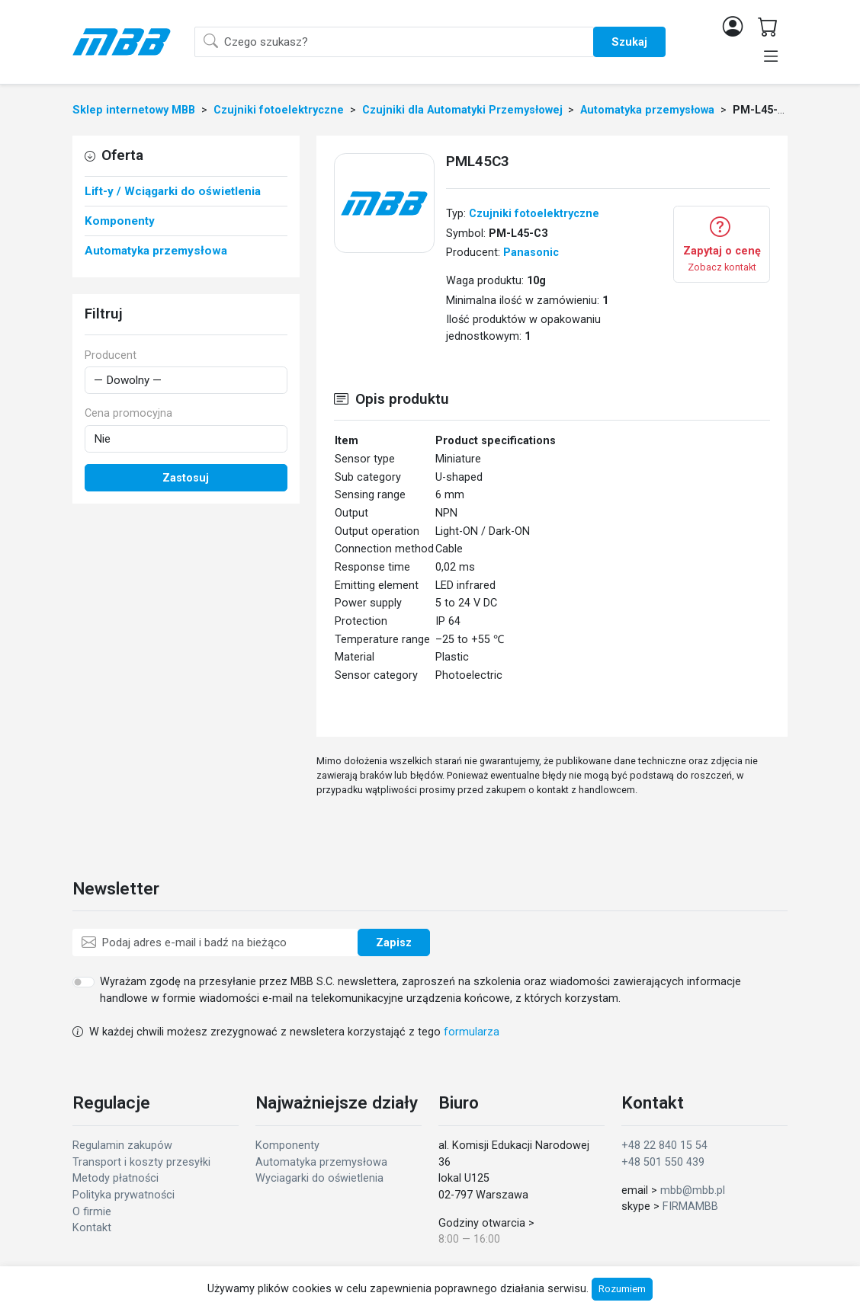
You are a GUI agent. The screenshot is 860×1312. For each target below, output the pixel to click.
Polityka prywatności (123, 1195)
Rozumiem (622, 1288)
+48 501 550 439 (662, 1162)
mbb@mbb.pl (692, 1190)
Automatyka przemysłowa (321, 1162)
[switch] (83, 982)
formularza (471, 1032)
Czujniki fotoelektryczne (534, 213)
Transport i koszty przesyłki (141, 1162)
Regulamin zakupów (122, 1145)
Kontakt (91, 1227)
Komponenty (287, 1145)
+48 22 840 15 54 (664, 1145)
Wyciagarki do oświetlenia (319, 1178)
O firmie (91, 1211)
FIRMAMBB (690, 1206)
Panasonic (531, 252)
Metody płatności (115, 1178)
